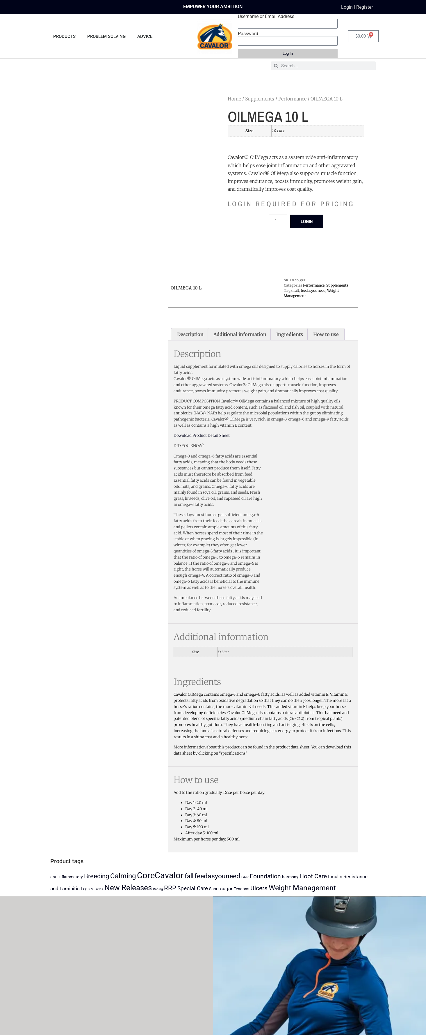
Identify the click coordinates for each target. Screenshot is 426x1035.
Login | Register (357, 7)
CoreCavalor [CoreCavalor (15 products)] (160, 875)
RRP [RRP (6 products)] (170, 888)
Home (234, 99)
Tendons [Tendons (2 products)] (241, 888)
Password (248, 33)
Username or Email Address (266, 16)
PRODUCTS (64, 36)
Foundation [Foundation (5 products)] (265, 876)
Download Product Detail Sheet (202, 435)
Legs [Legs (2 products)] (85, 888)
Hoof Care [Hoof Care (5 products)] (313, 876)
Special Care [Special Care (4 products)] (192, 888)
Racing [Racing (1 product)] (158, 889)
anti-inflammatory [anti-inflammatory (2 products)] (66, 877)
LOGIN (307, 221)
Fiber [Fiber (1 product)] (245, 877)
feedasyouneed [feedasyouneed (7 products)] (217, 876)
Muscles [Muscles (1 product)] (97, 889)
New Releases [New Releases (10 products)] (128, 887)
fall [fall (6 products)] (189, 876)
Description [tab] (190, 334)
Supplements (259, 99)
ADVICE (144, 36)
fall (296, 290)
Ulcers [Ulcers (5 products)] (259, 888)
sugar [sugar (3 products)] (226, 888)
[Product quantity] (278, 221)
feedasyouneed (313, 290)
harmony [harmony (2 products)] (290, 877)
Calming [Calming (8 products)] (123, 876)
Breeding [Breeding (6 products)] (96, 876)
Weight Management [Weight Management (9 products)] (302, 888)
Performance (292, 99)
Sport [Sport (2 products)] (214, 888)
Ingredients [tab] (289, 334)
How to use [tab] (326, 334)
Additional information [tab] (239, 334)
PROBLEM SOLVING (106, 36)
